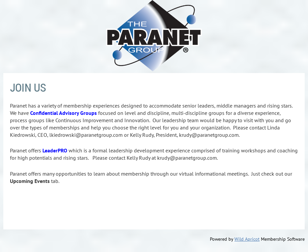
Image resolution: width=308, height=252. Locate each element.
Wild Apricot (247, 239)
